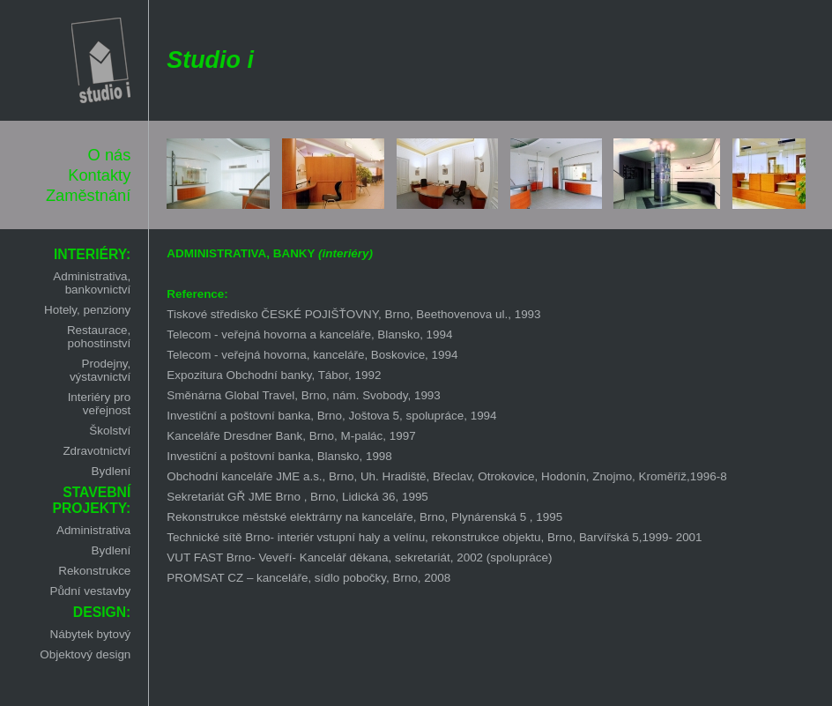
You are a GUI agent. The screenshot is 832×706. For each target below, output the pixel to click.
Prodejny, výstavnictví (100, 370)
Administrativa (93, 530)
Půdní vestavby (89, 591)
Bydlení (111, 471)
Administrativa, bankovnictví (91, 283)
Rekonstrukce (94, 570)
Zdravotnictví (96, 450)
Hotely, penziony (87, 309)
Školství (109, 430)
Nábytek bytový (89, 634)
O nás (109, 154)
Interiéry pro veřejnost (99, 403)
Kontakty (99, 175)
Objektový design (85, 654)
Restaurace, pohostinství (98, 336)
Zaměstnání (88, 195)
